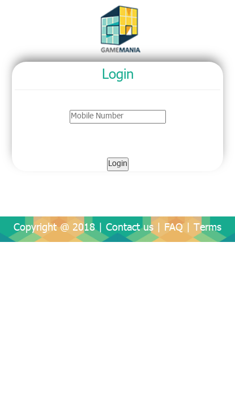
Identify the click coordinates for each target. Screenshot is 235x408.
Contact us (129, 228)
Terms (207, 228)
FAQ (173, 228)
